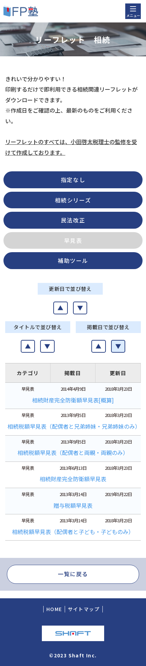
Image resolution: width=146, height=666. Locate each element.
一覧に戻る (73, 574)
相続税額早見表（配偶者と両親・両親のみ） (73, 452)
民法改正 (73, 220)
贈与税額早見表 (73, 505)
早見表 (73, 240)
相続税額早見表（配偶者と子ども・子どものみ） (73, 531)
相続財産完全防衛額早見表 (73, 479)
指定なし (73, 179)
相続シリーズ (73, 200)
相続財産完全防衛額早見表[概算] (73, 400)
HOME (54, 609)
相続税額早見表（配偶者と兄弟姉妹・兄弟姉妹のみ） (74, 426)
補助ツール (73, 260)
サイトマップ (84, 609)
